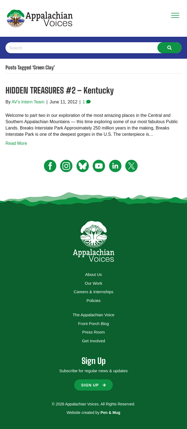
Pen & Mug (110, 412)
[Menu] (175, 15)
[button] (93, 385)
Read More (16, 143)
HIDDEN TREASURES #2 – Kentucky (59, 90)
